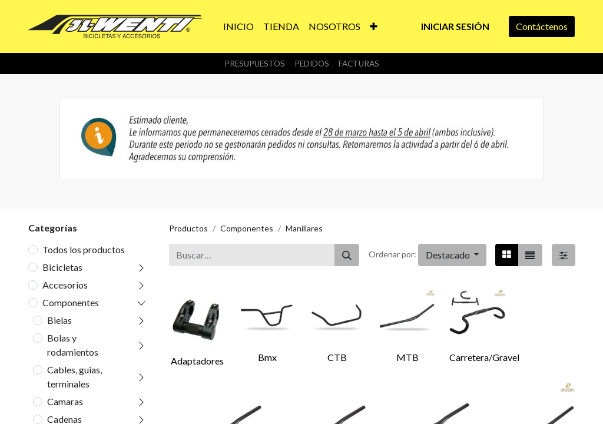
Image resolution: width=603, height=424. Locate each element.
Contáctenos (542, 26)
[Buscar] (346, 255)
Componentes (70, 302)
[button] (373, 26)
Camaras (65, 401)
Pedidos (311, 63)
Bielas (59, 320)
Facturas (359, 63)
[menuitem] (238, 26)
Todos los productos (83, 249)
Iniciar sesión (455, 26)
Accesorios (65, 284)
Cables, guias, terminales (74, 376)
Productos (188, 228)
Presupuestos (254, 63)
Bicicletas (62, 267)
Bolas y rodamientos (72, 344)
